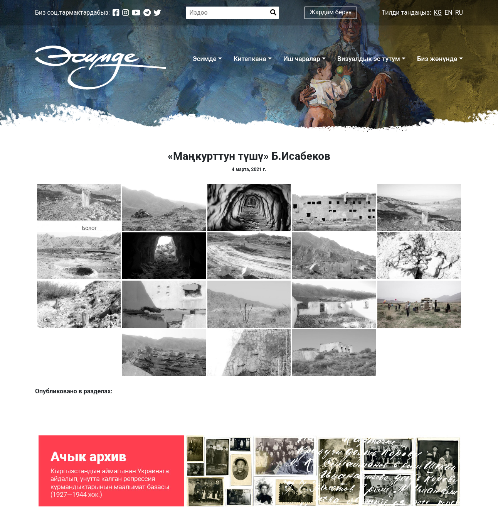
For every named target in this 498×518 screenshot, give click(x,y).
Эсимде (204, 59)
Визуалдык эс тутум (368, 59)
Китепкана (250, 59)
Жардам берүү (331, 12)
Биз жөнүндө (437, 59)
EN (448, 12)
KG (438, 12)
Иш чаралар (301, 59)
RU (459, 12)
